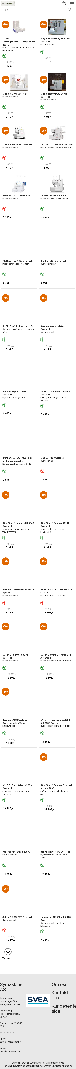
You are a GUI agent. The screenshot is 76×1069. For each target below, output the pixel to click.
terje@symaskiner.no (10, 1042)
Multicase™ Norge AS (62, 1066)
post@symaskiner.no (10, 1051)
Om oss (59, 984)
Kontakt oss (60, 995)
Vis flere (6, 958)
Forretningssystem (13, 1066)
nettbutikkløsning (34, 1066)
